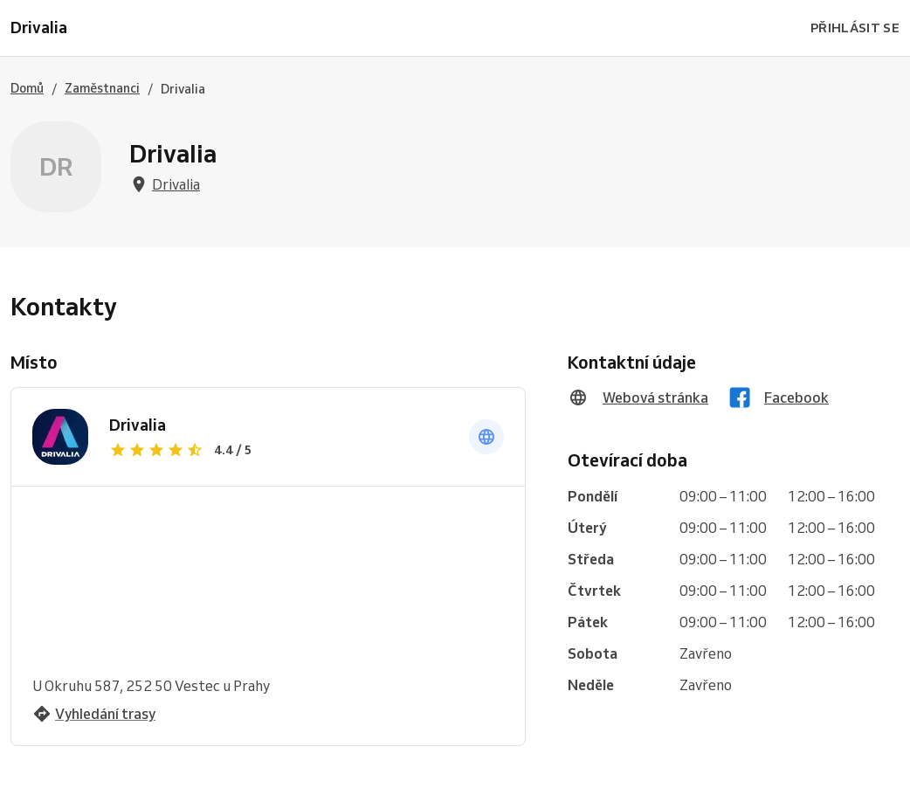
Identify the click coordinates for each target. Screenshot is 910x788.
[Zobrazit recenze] (278, 450)
